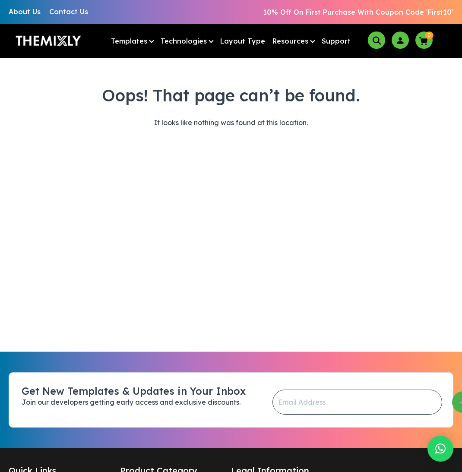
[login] (400, 40)
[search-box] (376, 40)
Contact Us (68, 11)
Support (336, 41)
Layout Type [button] (242, 41)
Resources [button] (290, 41)
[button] (440, 449)
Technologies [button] (184, 41)
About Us (25, 11)
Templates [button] (129, 41)
